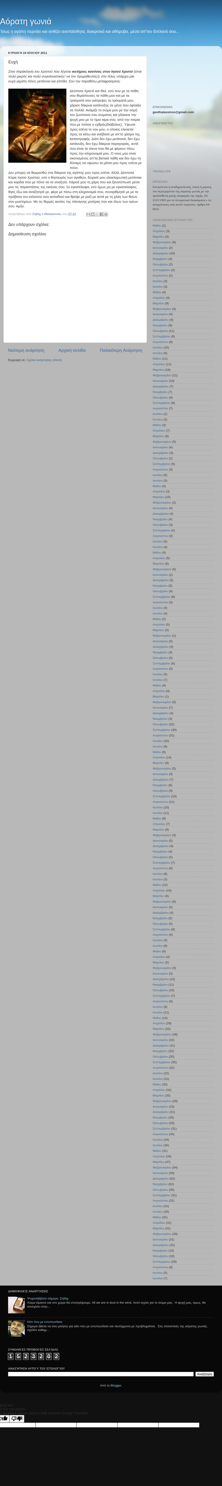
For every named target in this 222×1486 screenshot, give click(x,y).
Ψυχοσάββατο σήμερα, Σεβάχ (47, 1298)
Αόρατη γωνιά (26, 21)
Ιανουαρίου (160, 247)
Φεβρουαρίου (162, 242)
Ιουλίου (158, 281)
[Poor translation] (16, 1419)
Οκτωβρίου (160, 264)
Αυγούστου (160, 275)
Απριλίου (159, 231)
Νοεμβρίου (160, 259)
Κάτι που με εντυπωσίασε (44, 1322)
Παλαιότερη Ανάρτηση (121, 350)
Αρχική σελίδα (72, 350)
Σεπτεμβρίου (161, 270)
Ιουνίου (158, 286)
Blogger (116, 1385)
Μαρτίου (158, 236)
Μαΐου (157, 225)
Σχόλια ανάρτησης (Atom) (44, 360)
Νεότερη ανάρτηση (26, 350)
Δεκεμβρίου (161, 253)
